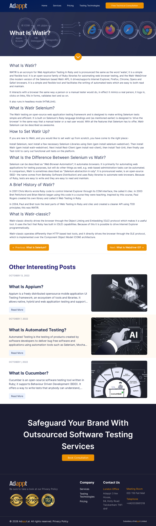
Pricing (70, 5)
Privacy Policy (50, 489)
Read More (17, 309)
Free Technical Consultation (124, 5)
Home (44, 5)
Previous (29, 247)
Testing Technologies (90, 5)
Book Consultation (78, 457)
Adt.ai (24, 521)
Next (127, 247)
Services (57, 5)
